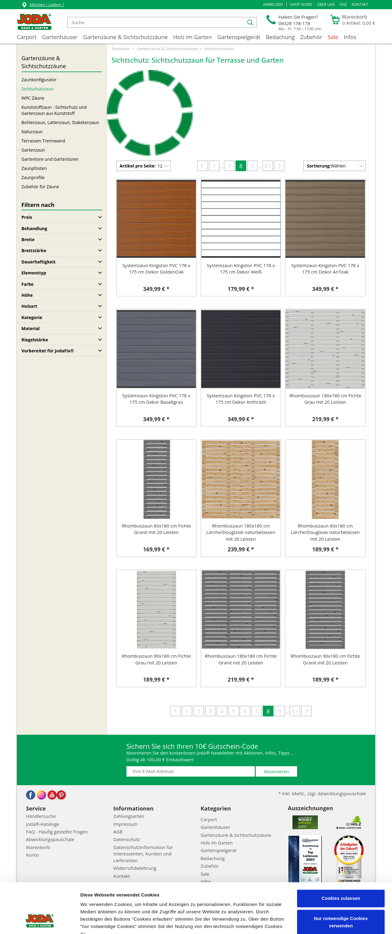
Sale (333, 37)
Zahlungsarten (128, 816)
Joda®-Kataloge (42, 824)
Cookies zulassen (341, 855)
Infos (350, 37)
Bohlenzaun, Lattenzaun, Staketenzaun (60, 122)
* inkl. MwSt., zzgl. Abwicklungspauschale (322, 793)
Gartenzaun (33, 150)
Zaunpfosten (34, 168)
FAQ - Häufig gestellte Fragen (57, 832)
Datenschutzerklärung (206, 905)
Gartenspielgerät (238, 37)
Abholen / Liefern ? (42, 5)
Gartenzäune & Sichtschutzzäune (125, 37)
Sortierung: (319, 166)
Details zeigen (95, 922)
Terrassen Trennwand (43, 141)
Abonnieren (276, 771)
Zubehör (311, 37)
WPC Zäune (32, 98)
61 (268, 166)
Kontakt (360, 4)
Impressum (168, 897)
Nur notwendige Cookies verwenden (341, 878)
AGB (118, 832)
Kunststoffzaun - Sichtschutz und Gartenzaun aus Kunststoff (54, 110)
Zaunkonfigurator (38, 80)
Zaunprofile (32, 177)
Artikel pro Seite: (138, 166)
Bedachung (280, 37)
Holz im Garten (192, 37)
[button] (273, 4)
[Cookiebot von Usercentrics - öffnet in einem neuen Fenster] (39, 922)
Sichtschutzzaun (37, 89)
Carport (26, 37)
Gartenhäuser (59, 37)
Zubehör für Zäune (40, 186)
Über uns (326, 4)
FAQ (343, 4)
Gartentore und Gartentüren (49, 159)
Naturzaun (32, 131)
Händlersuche (41, 816)
